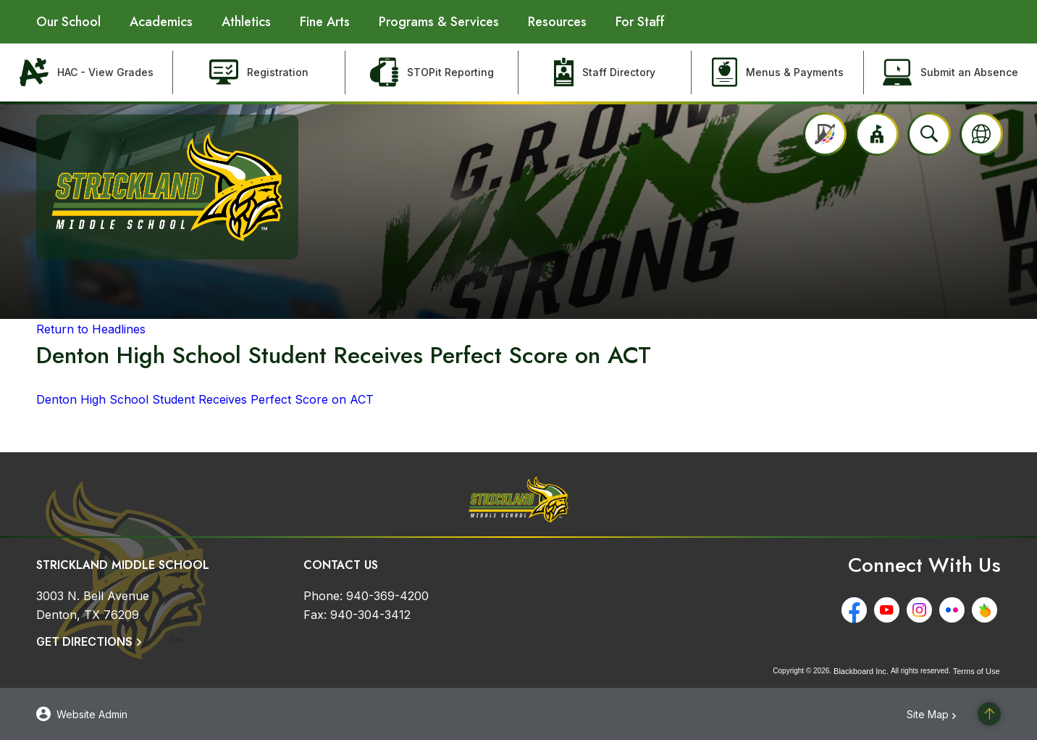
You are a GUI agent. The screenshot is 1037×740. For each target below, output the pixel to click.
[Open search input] (929, 134)
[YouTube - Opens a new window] (890, 610)
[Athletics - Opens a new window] (246, 21)
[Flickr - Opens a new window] (955, 610)
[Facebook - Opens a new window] (857, 610)
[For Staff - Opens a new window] (640, 21)
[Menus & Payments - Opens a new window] (778, 72)
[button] (877, 134)
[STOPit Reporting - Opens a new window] (431, 72)
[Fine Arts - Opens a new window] (324, 21)
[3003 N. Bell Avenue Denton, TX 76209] (92, 605)
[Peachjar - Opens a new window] (988, 610)
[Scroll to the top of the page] (989, 714)
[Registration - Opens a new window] (259, 72)
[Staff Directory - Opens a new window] (605, 72)
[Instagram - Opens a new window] (923, 610)
